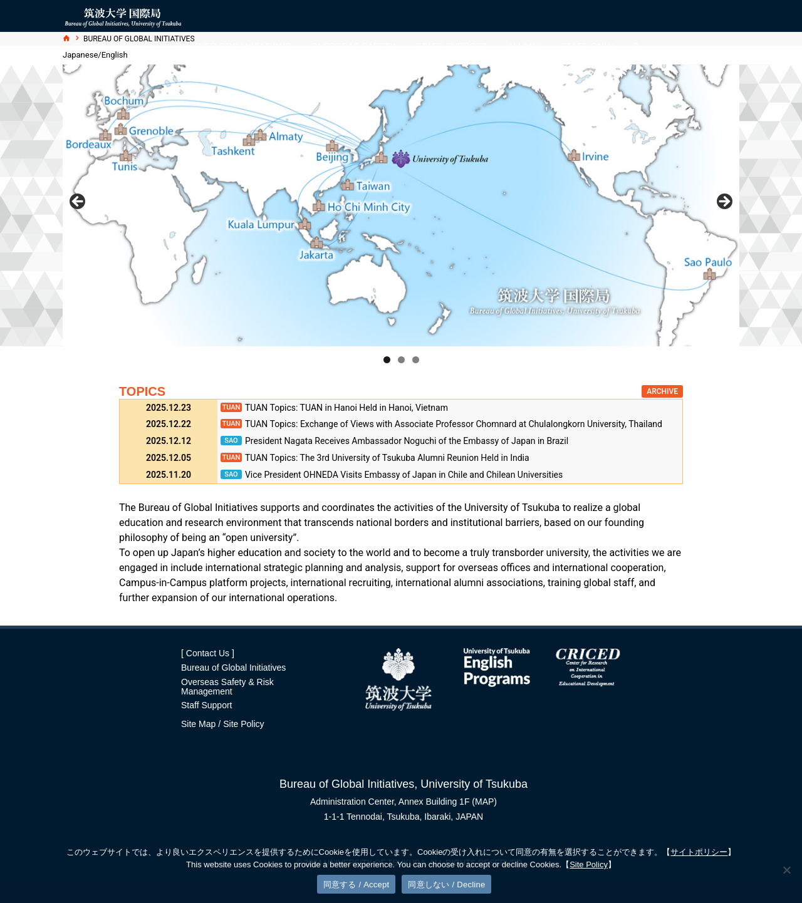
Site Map (198, 724)
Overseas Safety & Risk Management (227, 686)
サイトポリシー (698, 852)
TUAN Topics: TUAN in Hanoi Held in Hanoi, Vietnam (346, 408)
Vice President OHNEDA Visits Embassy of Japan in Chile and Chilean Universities (404, 475)
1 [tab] (386, 359)
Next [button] (723, 202)
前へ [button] (78, 202)
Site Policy (243, 724)
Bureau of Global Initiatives (233, 668)
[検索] (636, 47)
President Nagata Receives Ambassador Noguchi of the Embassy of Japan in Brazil (406, 441)
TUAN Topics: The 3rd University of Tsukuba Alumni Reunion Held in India (387, 458)
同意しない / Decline (446, 884)
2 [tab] (401, 359)
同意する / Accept (356, 884)
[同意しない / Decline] (786, 870)
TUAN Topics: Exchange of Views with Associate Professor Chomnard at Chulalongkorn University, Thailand (453, 424)
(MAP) (484, 802)
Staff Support (206, 705)
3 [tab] (415, 359)
